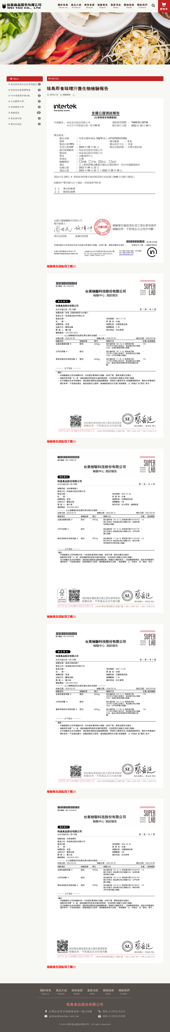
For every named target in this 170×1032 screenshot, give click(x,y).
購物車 (164, 6)
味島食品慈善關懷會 (21, 90)
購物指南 (129, 6)
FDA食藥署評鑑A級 (20, 95)
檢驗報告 (103, 6)
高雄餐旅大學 (17, 107)
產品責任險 (16, 118)
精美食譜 (89, 6)
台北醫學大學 (17, 101)
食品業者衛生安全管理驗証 (24, 84)
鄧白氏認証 (16, 124)
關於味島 (63, 6)
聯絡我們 (142, 6)
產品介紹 (76, 6)
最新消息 (116, 6)
